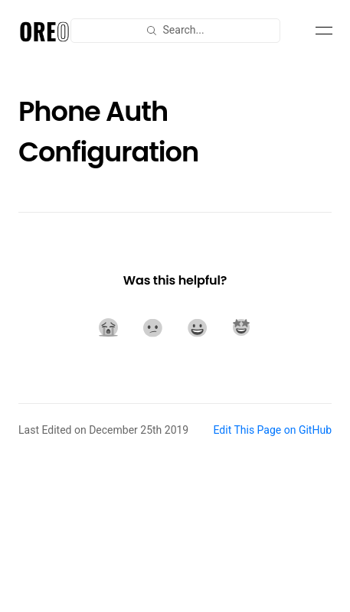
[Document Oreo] (44, 30)
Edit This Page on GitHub (273, 430)
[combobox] (175, 30)
